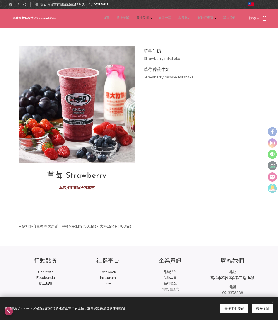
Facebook (108, 272)
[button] (9, 311)
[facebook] (272, 131)
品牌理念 (170, 283)
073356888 (101, 4)
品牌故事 (170, 278)
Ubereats (45, 272)
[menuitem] (188, 18)
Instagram (108, 278)
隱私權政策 (170, 289)
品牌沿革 (170, 272)
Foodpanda (45, 278)
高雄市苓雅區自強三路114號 (232, 278)
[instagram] (272, 143)
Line (107, 283)
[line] (272, 154)
